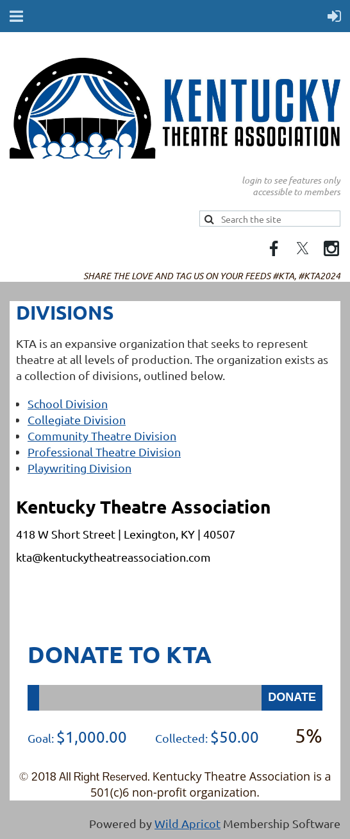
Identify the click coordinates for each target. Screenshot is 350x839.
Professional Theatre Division (104, 451)
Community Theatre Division (102, 435)
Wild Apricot (187, 823)
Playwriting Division (79, 467)
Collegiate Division (77, 419)
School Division (68, 403)
